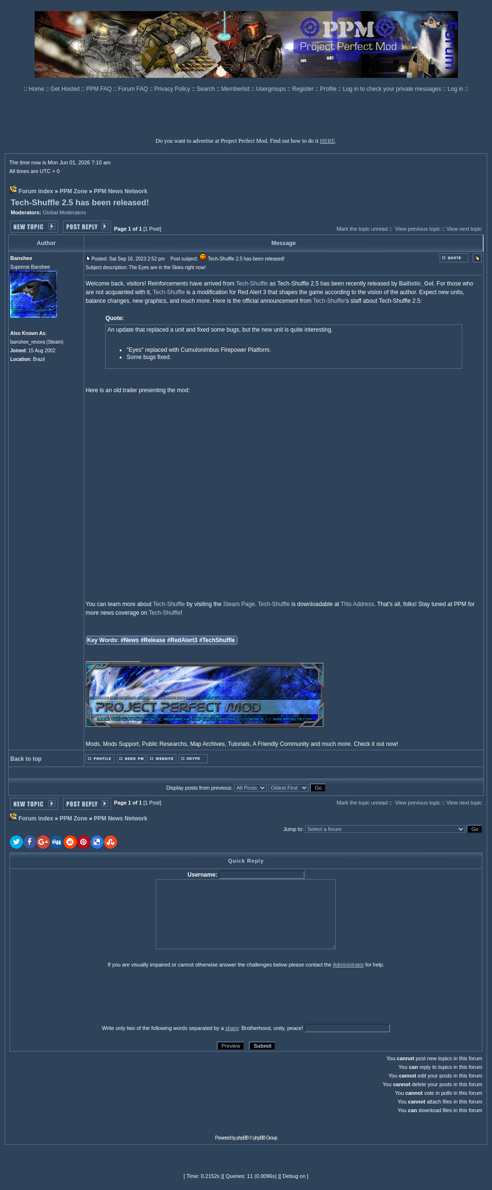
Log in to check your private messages (393, 89)
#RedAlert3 (182, 640)
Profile (329, 89)
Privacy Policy (173, 89)
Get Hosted (65, 89)
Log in (456, 89)
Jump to (292, 829)
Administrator (348, 964)
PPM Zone (73, 191)
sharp (232, 1028)
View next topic (464, 229)
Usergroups (271, 89)
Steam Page (239, 604)
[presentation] (84, 996)
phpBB (242, 1137)
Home (37, 89)
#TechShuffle (217, 640)
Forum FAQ (133, 89)
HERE (327, 140)
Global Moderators (64, 212)
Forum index (36, 191)
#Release (152, 640)
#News (130, 640)
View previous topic (418, 229)
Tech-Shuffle (252, 283)
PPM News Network (120, 191)
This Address (357, 604)
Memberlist (236, 89)
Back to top (25, 759)
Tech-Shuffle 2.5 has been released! (80, 202)
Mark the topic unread (361, 229)
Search (206, 89)
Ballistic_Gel (416, 283)
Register (303, 89)
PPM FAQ (99, 89)
